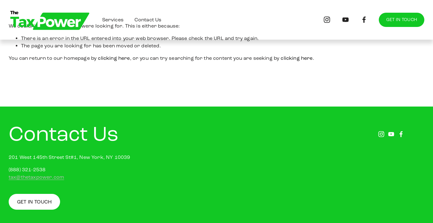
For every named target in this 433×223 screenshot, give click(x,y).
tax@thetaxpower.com (36, 177)
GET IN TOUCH (401, 19)
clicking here (114, 58)
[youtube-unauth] (345, 20)
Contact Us (148, 20)
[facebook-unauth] (364, 20)
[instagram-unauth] (327, 20)
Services (113, 20)
